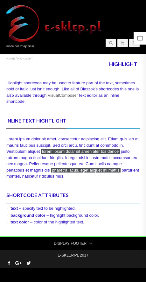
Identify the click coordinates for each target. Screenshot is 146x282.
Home (10, 58)
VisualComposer (63, 95)
